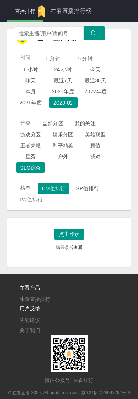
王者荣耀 (30, 145)
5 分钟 (85, 58)
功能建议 (30, 320)
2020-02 (63, 103)
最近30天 (95, 80)
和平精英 (63, 145)
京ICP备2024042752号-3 (105, 392)
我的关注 (85, 123)
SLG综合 (30, 168)
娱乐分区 (63, 134)
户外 (63, 156)
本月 (30, 91)
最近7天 (63, 80)
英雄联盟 (95, 134)
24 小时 (63, 69)
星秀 (30, 156)
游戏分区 (30, 134)
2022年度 (96, 91)
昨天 (30, 80)
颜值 (95, 145)
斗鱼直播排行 (35, 299)
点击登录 (69, 234)
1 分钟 (52, 58)
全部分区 (52, 123)
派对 (95, 156)
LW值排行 (31, 199)
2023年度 (63, 91)
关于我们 (30, 330)
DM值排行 (54, 188)
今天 (95, 69)
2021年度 (31, 102)
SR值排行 (87, 188)
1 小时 (30, 69)
